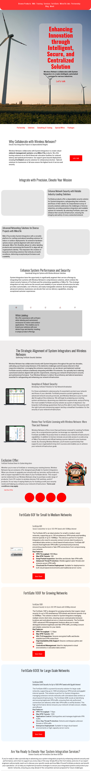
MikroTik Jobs (65, 3)
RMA (33, 3)
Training (39, 3)
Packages (71, 127)
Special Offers (60, 127)
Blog (47, 6)
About (52, 6)
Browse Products (24, 3)
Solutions (31, 127)
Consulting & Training (44, 127)
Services (47, 3)
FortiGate (55, 3)
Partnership (75, 3)
